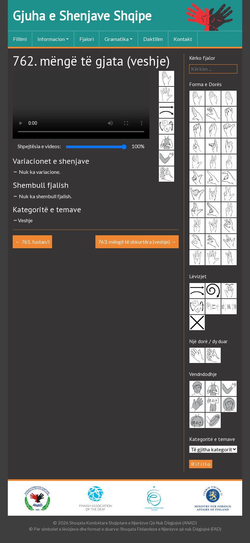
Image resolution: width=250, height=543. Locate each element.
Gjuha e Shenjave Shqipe (82, 15)
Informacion (51, 39)
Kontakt (183, 39)
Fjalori (86, 39)
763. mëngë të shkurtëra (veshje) (137, 242)
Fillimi (20, 39)
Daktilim (153, 39)
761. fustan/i (32, 242)
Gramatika (116, 39)
